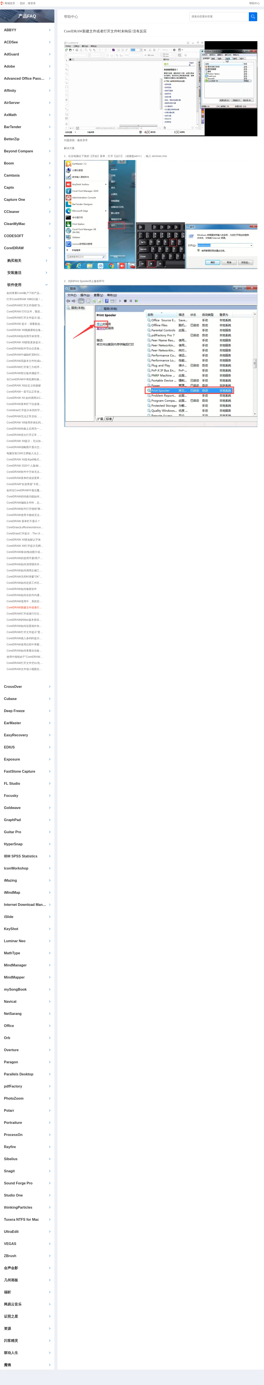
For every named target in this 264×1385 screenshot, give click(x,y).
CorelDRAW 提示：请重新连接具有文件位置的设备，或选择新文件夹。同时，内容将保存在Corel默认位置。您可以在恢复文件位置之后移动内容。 (25, 323)
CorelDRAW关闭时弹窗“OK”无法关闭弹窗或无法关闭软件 (25, 576)
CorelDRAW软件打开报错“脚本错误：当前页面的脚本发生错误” (25, 508)
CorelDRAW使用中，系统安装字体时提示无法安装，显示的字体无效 (25, 601)
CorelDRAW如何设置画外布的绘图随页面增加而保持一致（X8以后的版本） (25, 626)
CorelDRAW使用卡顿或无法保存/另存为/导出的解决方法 (25, 515)
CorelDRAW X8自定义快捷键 (24, 385)
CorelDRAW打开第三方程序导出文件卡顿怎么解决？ (25, 367)
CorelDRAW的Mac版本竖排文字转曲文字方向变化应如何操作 (25, 619)
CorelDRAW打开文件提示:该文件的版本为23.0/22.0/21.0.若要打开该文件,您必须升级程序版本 (25, 317)
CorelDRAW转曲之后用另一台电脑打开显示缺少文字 (25, 428)
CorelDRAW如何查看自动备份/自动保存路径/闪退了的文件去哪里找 (25, 650)
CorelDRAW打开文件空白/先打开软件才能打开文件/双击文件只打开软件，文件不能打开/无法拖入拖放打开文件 (25, 663)
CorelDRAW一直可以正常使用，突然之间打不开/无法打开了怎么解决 (25, 391)
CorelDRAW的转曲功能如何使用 (25, 496)
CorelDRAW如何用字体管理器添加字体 (25, 336)
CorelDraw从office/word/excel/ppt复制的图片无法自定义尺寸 (25, 527)
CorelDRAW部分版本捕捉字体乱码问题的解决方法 (25, 373)
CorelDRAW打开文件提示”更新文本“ (25, 632)
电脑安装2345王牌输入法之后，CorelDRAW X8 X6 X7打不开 (25, 453)
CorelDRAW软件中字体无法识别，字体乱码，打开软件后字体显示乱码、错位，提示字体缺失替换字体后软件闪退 (25, 471)
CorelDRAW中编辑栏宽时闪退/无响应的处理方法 (25, 354)
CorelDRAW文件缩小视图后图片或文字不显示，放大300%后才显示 (25, 669)
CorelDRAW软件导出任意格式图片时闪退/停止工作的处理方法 (25, 348)
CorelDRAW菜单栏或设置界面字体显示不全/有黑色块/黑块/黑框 (25, 478)
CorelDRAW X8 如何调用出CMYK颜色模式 (25, 397)
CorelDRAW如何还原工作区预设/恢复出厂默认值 (25, 582)
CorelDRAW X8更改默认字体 (24, 539)
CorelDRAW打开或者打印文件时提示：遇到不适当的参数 (25, 613)
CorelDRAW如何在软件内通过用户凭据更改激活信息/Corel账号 (25, 595)
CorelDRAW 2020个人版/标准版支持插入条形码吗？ (25, 465)
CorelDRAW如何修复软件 (22, 589)
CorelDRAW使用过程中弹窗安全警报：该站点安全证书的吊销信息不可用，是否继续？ (25, 644)
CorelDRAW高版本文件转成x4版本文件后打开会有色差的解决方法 (25, 360)
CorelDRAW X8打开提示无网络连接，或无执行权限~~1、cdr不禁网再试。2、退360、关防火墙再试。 (25, 545)
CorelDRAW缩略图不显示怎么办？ (25, 447)
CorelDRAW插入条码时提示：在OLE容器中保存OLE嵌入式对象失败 (25, 638)
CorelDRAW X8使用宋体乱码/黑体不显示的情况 (25, 422)
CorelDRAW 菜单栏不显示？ (23, 521)
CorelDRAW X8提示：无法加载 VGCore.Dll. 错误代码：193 (25, 441)
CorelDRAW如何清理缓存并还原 (25, 564)
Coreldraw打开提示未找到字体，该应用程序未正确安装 (25, 410)
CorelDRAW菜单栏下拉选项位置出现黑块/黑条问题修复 (25, 404)
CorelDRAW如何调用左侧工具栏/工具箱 (25, 570)
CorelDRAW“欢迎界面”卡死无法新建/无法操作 (25, 484)
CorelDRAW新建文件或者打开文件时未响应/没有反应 (25, 607)
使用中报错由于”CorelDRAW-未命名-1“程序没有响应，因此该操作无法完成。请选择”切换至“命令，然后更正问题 (25, 656)
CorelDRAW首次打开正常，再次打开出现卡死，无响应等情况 (25, 434)
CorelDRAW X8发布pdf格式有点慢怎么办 (25, 459)
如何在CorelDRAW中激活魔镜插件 (25, 490)
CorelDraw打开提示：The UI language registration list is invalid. (25, 533)
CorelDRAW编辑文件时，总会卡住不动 (25, 502)
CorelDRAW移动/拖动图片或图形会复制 (25, 552)
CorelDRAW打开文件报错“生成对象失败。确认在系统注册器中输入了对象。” (25, 305)
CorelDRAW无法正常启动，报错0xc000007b (25, 416)
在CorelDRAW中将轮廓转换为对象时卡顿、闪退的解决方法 (25, 379)
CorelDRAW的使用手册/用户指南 (25, 558)
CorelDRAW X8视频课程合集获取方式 (25, 330)
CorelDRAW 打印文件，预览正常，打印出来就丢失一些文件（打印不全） (25, 311)
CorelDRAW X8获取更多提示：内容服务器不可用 (25, 342)
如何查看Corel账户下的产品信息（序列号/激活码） (25, 293)
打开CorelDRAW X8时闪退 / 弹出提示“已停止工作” (25, 299)
